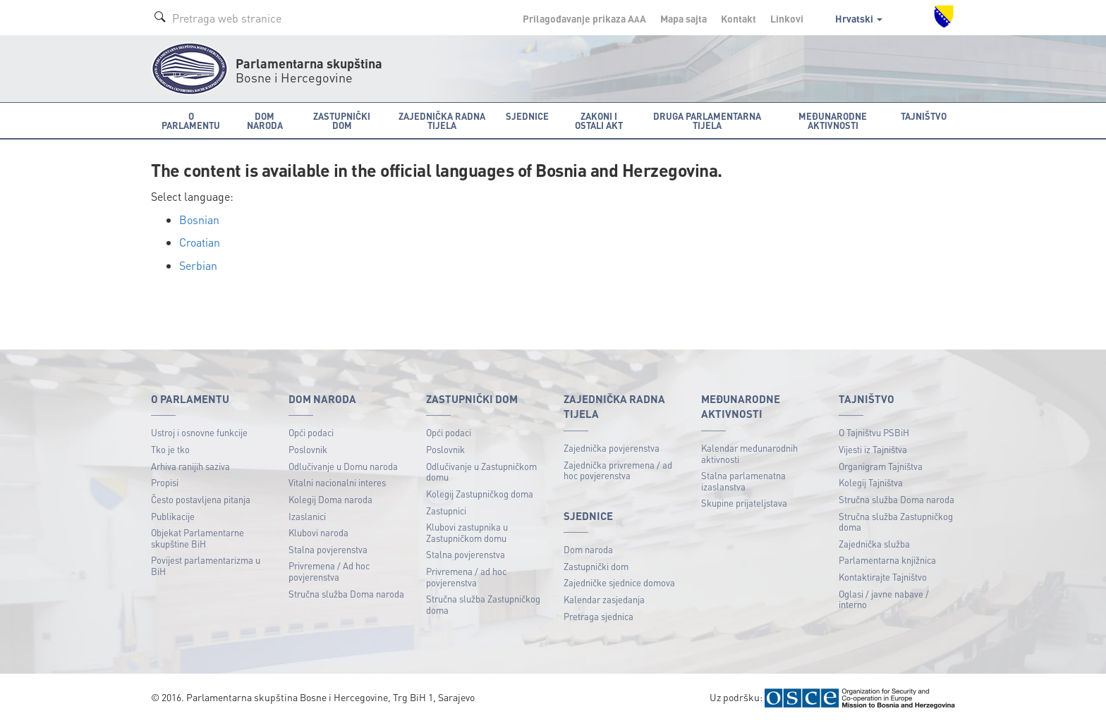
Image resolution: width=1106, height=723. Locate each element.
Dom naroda (588, 549)
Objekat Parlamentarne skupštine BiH (197, 538)
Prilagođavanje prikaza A (584, 18)
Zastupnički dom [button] (341, 120)
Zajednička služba (874, 544)
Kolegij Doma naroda (330, 499)
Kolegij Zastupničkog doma (479, 494)
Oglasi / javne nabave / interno (884, 599)
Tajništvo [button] (924, 116)
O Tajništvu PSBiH (874, 432)
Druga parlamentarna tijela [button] (707, 120)
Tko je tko (170, 449)
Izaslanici (307, 516)
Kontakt (738, 18)
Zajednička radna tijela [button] (442, 120)
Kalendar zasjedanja (604, 599)
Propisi (164, 482)
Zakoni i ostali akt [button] (599, 120)
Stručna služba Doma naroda (346, 594)
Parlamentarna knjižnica (887, 560)
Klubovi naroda (318, 532)
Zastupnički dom (596, 566)
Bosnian (199, 219)
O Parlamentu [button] (191, 120)
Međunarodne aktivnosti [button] (832, 120)
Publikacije (173, 516)
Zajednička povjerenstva (612, 448)
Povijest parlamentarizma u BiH (205, 565)
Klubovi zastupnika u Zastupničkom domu (467, 532)
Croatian (199, 242)
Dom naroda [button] (265, 120)
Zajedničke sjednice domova (619, 582)
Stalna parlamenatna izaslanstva (743, 481)
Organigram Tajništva (881, 466)
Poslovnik (307, 449)
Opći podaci (311, 432)
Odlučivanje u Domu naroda (343, 466)
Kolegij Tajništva (871, 482)
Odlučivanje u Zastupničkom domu (481, 471)
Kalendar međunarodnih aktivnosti (749, 453)
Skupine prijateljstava (744, 503)
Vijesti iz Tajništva (873, 449)
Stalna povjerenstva (327, 549)
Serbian (198, 265)
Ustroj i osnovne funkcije (199, 432)
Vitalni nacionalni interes (337, 482)
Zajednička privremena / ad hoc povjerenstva (618, 470)
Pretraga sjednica (598, 616)
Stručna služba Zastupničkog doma (483, 604)
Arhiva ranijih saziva (190, 466)
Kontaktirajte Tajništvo (883, 577)
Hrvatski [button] (858, 18)
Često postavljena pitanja (200, 499)
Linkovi (786, 18)
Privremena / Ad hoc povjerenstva (329, 571)
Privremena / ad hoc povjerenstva (466, 576)
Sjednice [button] (527, 116)
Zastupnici (446, 511)
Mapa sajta (683, 18)
